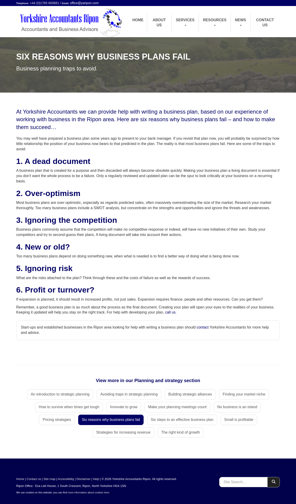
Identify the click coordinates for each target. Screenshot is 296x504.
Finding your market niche (244, 394)
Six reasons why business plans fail (111, 420)
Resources (214, 22)
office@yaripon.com (84, 3)
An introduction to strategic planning (60, 394)
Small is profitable (238, 420)
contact (203, 327)
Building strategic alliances (190, 394)
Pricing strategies (57, 420)
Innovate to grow (123, 407)
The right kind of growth (180, 432)
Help (96, 479)
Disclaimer (84, 479)
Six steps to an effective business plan (182, 420)
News (240, 22)
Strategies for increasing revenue (123, 432)
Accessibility (66, 479)
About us (159, 22)
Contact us (265, 22)
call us (170, 312)
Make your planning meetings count (177, 407)
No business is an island (237, 407)
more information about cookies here (88, 492)
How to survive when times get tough (69, 407)
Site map (49, 479)
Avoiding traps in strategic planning (129, 394)
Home (138, 20)
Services (185, 22)
